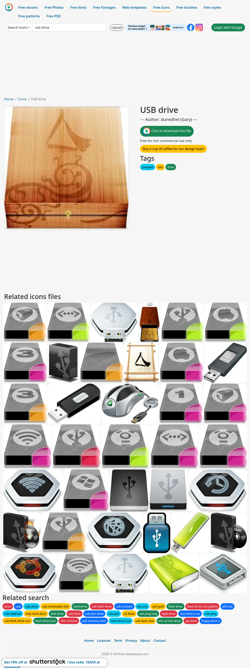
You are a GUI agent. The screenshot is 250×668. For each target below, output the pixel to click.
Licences (104, 640)
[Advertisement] (125, 66)
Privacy (131, 640)
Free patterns (29, 16)
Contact (160, 640)
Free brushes (186, 7)
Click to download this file (167, 131)
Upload (116, 28)
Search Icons (17, 27)
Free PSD (53, 16)
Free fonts (78, 7)
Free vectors (28, 7)
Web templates (134, 7)
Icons (22, 99)
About (145, 640)
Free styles (212, 7)
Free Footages (104, 7)
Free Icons (161, 7)
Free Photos (53, 7)
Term (118, 640)
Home (9, 99)
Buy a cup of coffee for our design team (173, 149)
